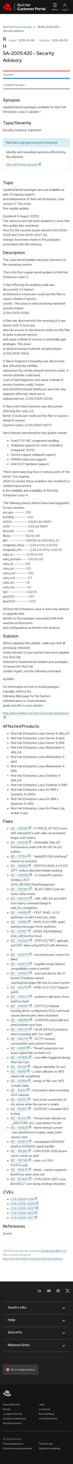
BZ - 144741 (19, 987)
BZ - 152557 (19, 1109)
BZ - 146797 (20, 1039)
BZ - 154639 (19, 1128)
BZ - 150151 (18, 1071)
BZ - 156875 (19, 1170)
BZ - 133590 (19, 828)
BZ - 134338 (19, 842)
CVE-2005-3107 (22, 1218)
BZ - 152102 (19, 1100)
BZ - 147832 (19, 1057)
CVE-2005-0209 (23, 1204)
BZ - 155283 (19, 1151)
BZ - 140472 (20, 898)
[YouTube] (49, 1292)
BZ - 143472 (19, 964)
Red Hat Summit (12, 1423)
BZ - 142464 (20, 941)
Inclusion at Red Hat (14, 1418)
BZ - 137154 (19, 856)
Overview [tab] (8, 74)
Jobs (41, 1404)
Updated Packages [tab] (14, 85)
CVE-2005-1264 (22, 1213)
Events (6, 1409)
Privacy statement (13, 1443)
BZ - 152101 (18, 1090)
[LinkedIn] (39, 1292)
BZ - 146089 (20, 1020)
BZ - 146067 (20, 1006)
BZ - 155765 (19, 1160)
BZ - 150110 (19, 1067)
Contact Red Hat (12, 1413)
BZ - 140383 (19, 889)
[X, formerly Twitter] (67, 1292)
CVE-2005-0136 (22, 1199)
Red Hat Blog (46, 1413)
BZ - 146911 (19, 1048)
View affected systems (22, 164)
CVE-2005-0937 (23, 1208)
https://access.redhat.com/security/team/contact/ (32, 1258)
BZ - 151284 (19, 1081)
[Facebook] (58, 1292)
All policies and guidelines (17, 1448)
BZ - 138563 (19, 866)
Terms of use (46, 1443)
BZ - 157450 (19, 1179)
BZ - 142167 (19, 931)
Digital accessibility (49, 1448)
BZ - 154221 (19, 1118)
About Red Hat (11, 1404)
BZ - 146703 (20, 1029)
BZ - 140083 (20, 875)
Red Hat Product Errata (17, 27)
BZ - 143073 (19, 955)
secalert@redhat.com (53, 1251)
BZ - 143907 (20, 973)
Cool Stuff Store (48, 1418)
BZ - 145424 (20, 997)
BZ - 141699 (19, 912)
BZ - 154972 (19, 1142)
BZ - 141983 (19, 922)
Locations (44, 1409)
